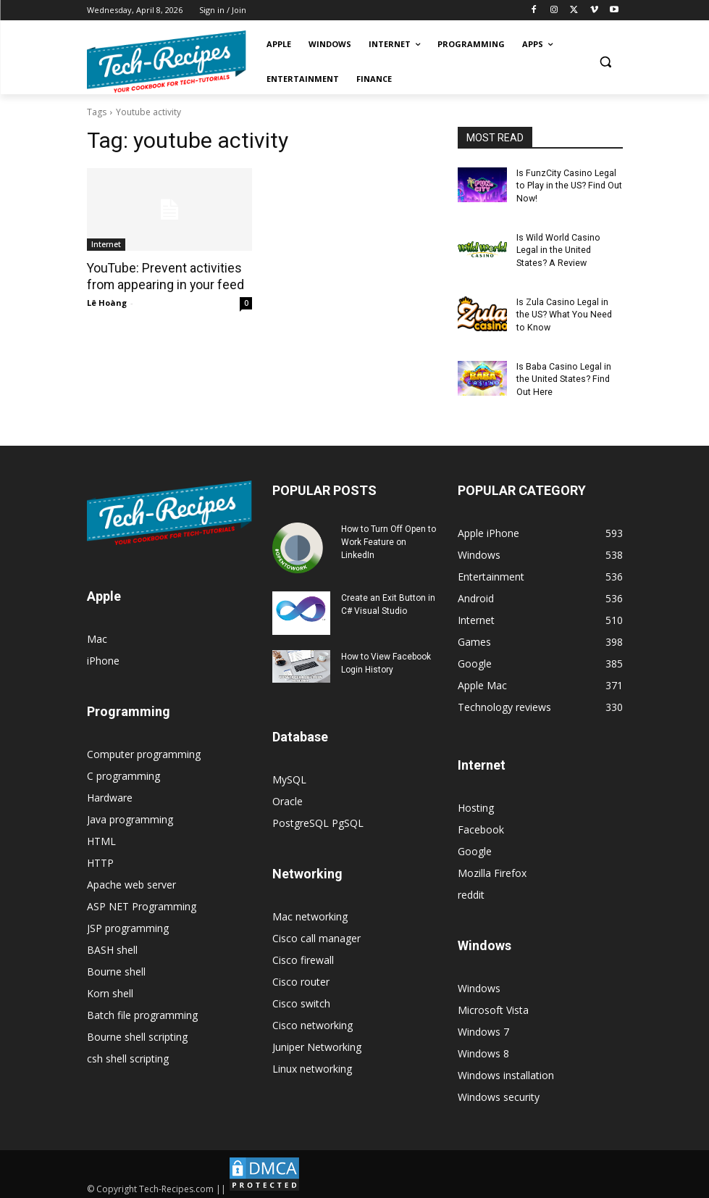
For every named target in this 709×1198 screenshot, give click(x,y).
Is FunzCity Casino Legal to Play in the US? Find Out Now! (568, 185)
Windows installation (506, 1071)
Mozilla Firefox (492, 868)
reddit (471, 890)
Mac (97, 634)
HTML (101, 837)
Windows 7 (483, 1027)
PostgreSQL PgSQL (318, 818)
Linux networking (312, 1064)
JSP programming (128, 924)
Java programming (130, 815)
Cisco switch (301, 999)
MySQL (289, 775)
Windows (479, 984)
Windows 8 (483, 1049)
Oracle (287, 797)
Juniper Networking (316, 1042)
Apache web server (131, 880)
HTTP (100, 858)
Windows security (499, 1092)
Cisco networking (312, 1021)
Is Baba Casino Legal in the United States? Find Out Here (563, 375)
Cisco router (301, 977)
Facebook (481, 825)
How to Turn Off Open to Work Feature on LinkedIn (388, 538)
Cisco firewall (303, 955)
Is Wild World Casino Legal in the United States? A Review (557, 248)
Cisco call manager (316, 934)
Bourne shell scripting (137, 1032)
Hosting (476, 803)
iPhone (103, 656)
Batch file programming (142, 1011)
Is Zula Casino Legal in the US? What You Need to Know (568, 312)
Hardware (110, 793)
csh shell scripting (128, 1054)
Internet (106, 244)
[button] (606, 62)
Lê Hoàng (107, 301)
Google (475, 847)
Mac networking (310, 912)
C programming (123, 771)
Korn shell (110, 989)
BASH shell (112, 945)
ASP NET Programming (141, 902)
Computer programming (144, 750)
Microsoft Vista (493, 1005)
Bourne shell (116, 967)
